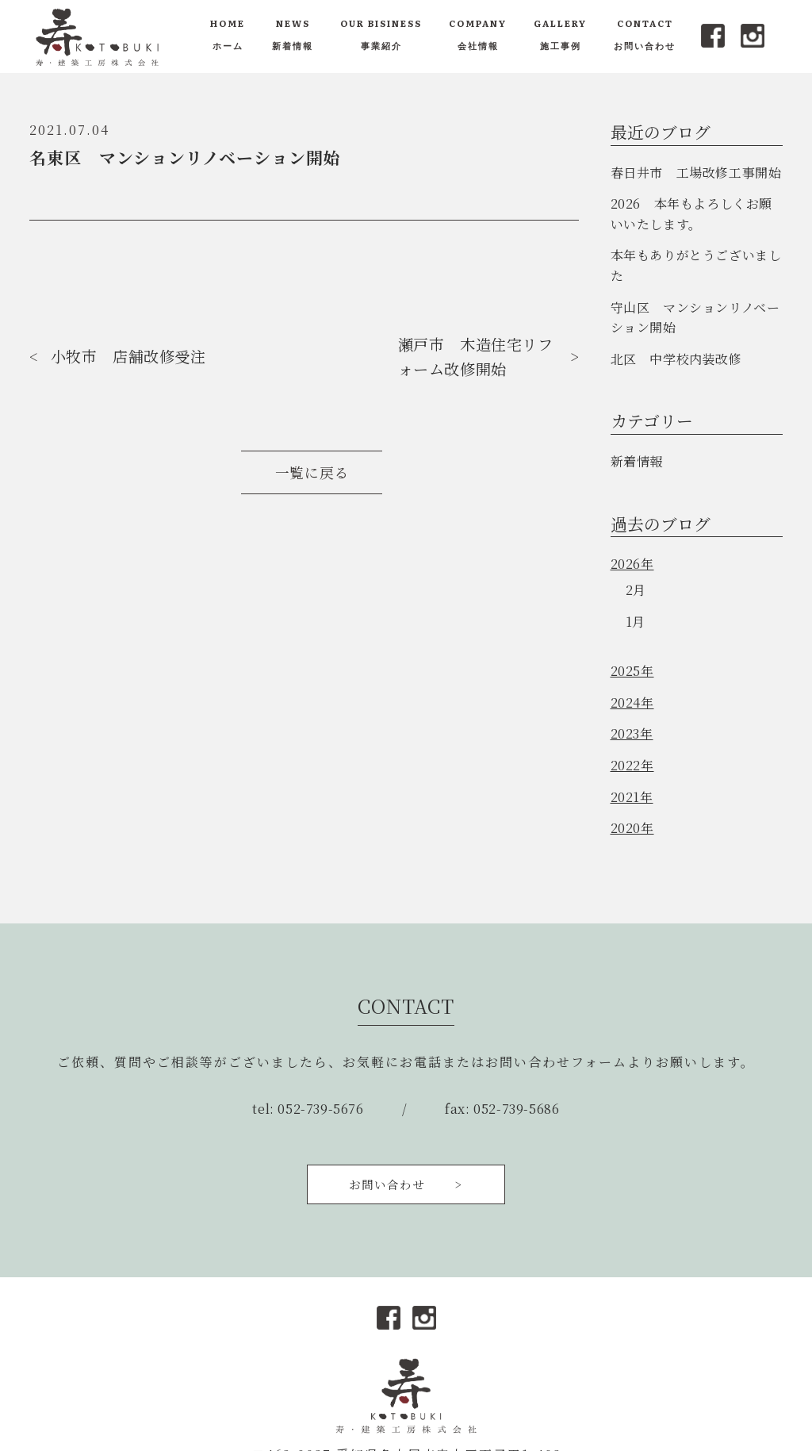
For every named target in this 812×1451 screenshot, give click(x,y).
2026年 (632, 564)
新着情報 (637, 461)
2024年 (632, 702)
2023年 (632, 733)
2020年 (632, 828)
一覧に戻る (312, 472)
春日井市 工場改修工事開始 (696, 172)
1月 (635, 621)
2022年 (632, 765)
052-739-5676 (320, 1109)
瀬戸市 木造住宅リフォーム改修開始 (475, 356)
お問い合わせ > (406, 1184)
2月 (636, 590)
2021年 (632, 797)
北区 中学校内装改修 (676, 359)
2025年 (632, 671)
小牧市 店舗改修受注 (128, 356)
